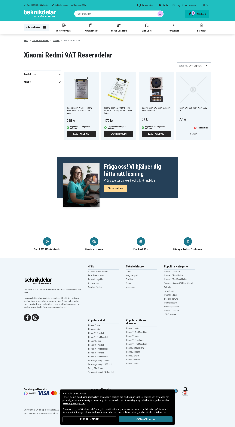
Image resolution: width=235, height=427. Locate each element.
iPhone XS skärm (133, 352)
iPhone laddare (170, 303)
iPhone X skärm (132, 356)
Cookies (129, 279)
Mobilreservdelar (63, 27)
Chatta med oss (115, 188)
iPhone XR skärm (133, 359)
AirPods (167, 287)
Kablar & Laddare (119, 27)
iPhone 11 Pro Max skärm (136, 344)
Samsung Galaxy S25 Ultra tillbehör (178, 283)
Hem (26, 40)
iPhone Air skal (94, 329)
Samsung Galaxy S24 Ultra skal (101, 372)
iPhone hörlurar (170, 295)
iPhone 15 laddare (171, 310)
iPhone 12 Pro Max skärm (136, 332)
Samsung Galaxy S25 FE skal (100, 364)
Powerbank (174, 27)
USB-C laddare (170, 314)
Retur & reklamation (96, 275)
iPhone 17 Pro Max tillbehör (175, 279)
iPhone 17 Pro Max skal (98, 337)
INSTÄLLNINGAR (89, 419)
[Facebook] (27, 317)
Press (128, 283)
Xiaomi (56, 40)
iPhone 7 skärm (132, 363)
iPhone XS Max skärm (135, 348)
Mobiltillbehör (91, 27)
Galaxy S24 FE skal (95, 368)
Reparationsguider (95, 279)
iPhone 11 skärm (133, 336)
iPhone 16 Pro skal (96, 345)
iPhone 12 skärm (133, 328)
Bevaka (193, 134)
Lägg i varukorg (81, 134)
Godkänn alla (145, 419)
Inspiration (130, 287)
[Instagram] (35, 317)
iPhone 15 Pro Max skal (98, 356)
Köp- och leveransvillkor (98, 271)
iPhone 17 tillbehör (172, 271)
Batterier (201, 27)
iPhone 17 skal (94, 325)
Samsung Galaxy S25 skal (99, 360)
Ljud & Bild (146, 27)
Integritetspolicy (133, 275)
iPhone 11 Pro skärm (135, 340)
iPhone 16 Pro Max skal (98, 349)
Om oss (129, 271)
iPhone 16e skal (94, 341)
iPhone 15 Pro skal (96, 353)
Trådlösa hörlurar (171, 299)
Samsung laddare (171, 306)
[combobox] (119, 14)
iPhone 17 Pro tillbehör (173, 275)
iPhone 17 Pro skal (96, 333)
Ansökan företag (95, 287)
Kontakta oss (93, 283)
